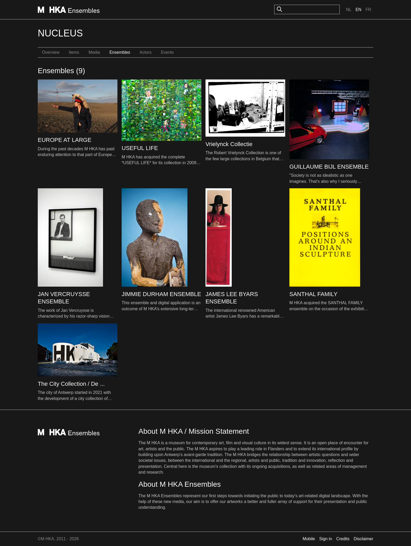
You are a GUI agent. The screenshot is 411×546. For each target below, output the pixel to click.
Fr (368, 9)
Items (74, 52)
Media (94, 52)
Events (167, 52)
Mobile (309, 539)
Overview (51, 52)
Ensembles (119, 52)
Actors (146, 52)
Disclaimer (363, 539)
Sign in (325, 539)
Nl (348, 9)
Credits (343, 539)
